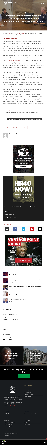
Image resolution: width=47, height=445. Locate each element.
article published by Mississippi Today (14, 60)
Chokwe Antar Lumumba (23, 119)
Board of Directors (28, 392)
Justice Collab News (7, 309)
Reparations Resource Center (9, 312)
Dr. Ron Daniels (6, 329)
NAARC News (7, 216)
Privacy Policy (6, 435)
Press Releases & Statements (30, 413)
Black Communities (12, 119)
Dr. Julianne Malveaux (7, 339)
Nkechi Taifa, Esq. (6, 342)
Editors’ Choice (27, 422)
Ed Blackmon (32, 119)
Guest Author (18, 25)
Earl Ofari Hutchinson (7, 332)
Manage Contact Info (8, 424)
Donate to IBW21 (7, 415)
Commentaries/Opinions (23, 12)
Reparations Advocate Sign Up (11, 217)
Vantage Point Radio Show (9, 428)
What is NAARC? (8, 211)
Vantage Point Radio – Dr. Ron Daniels (10, 319)
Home (10, 33)
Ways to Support (24, 376)
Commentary (27, 420)
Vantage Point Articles (8, 431)
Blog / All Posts (27, 424)
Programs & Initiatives (29, 394)
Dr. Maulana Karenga (7, 337)
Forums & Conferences (9, 214)
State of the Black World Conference (10, 314)
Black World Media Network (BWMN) (11, 433)
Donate (6, 210)
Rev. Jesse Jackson (6, 334)
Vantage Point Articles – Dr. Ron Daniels (11, 317)
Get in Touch (6, 413)
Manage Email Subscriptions (9, 422)
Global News (27, 418)
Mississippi (38, 119)
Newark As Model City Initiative (9, 322)
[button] (43, 3)
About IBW (26, 387)
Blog (13, 33)
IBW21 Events (27, 415)
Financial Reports (27, 396)
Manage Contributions (8, 418)
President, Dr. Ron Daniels (29, 390)
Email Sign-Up (6, 420)
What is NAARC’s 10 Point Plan (11, 213)
